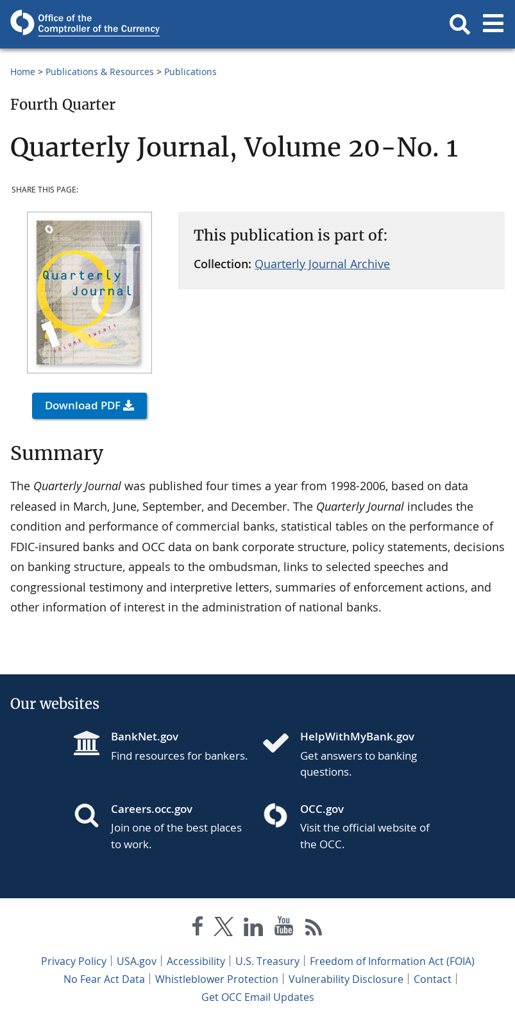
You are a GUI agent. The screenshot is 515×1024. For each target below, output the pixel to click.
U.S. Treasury (267, 961)
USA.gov (136, 961)
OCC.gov (322, 808)
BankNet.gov (144, 736)
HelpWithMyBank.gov (357, 736)
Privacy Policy (73, 961)
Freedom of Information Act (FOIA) (392, 961)
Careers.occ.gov (151, 808)
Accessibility (196, 961)
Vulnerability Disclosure (346, 979)
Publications (190, 71)
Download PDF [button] (83, 405)
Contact (433, 979)
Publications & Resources (100, 71)
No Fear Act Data (104, 979)
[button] (460, 24)
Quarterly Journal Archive (322, 263)
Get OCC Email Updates (257, 997)
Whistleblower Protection (216, 979)
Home (22, 71)
